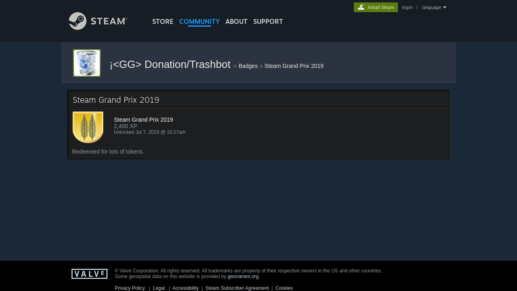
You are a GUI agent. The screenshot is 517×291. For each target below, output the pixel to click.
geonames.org (243, 276)
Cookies (284, 288)
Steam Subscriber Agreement (237, 288)
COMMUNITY (199, 21)
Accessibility (185, 288)
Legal (158, 288)
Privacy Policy (130, 288)
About (236, 21)
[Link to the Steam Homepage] (104, 27)
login (407, 7)
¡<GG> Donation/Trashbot (171, 64)
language (431, 7)
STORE (163, 21)
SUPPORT (268, 21)
